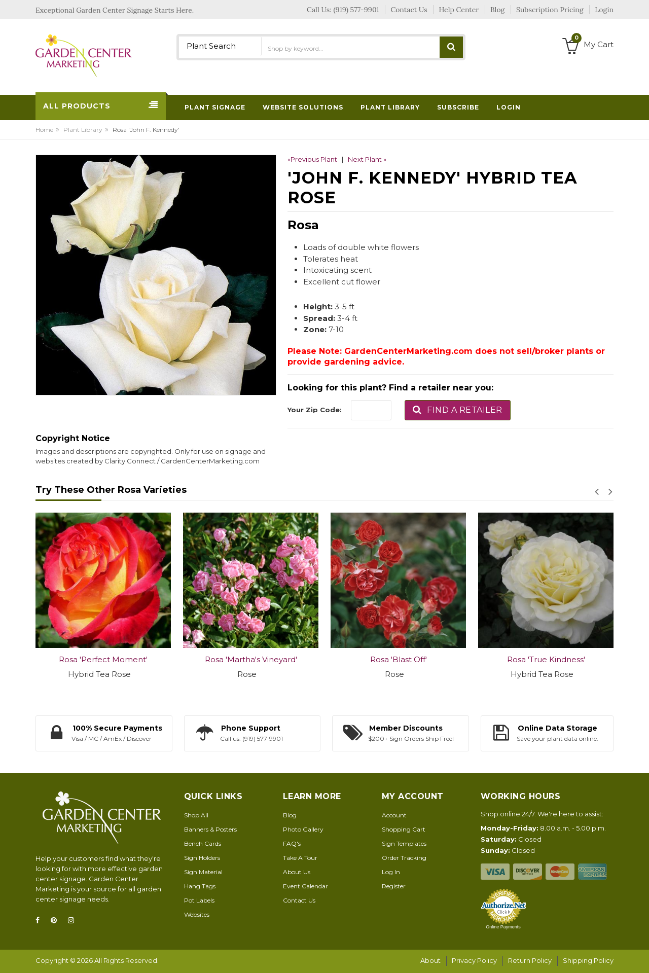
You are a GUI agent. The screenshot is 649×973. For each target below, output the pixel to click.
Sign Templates (404, 843)
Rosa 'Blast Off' (398, 659)
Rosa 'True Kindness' (546, 659)
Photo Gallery (303, 829)
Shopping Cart (403, 829)
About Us (296, 872)
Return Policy (530, 960)
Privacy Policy (474, 960)
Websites (196, 914)
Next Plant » (367, 159)
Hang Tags (199, 886)
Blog (290, 815)
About (430, 960)
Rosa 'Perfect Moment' (103, 659)
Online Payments (503, 926)
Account (394, 815)
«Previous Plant (312, 159)
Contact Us (299, 900)
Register (394, 886)
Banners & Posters (210, 829)
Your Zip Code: (314, 410)
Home (44, 129)
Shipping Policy (588, 960)
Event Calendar (305, 886)
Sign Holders (202, 857)
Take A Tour (300, 857)
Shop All (196, 815)
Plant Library (82, 129)
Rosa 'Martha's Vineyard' (251, 659)
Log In (391, 872)
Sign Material (203, 872)
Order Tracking (404, 857)
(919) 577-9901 (356, 9)
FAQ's (292, 843)
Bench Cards (202, 843)
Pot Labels (199, 900)
